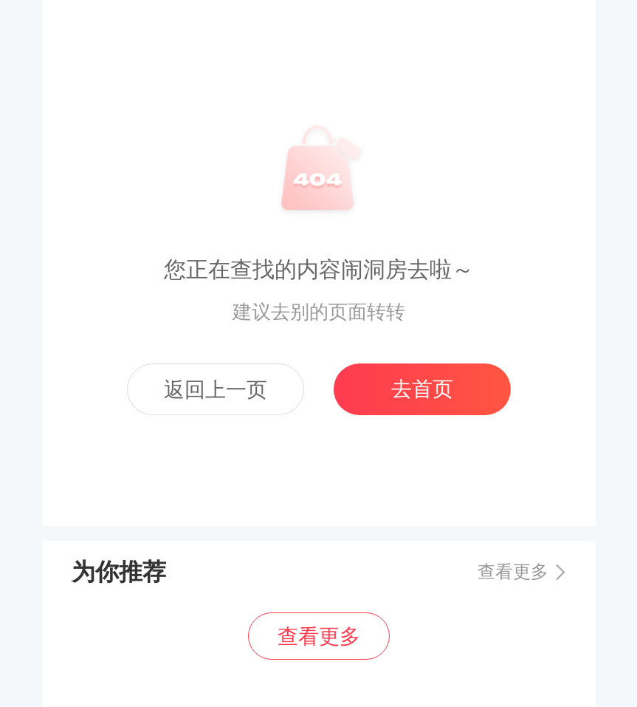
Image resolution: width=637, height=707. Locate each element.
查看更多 (513, 571)
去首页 (422, 389)
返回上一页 (215, 389)
